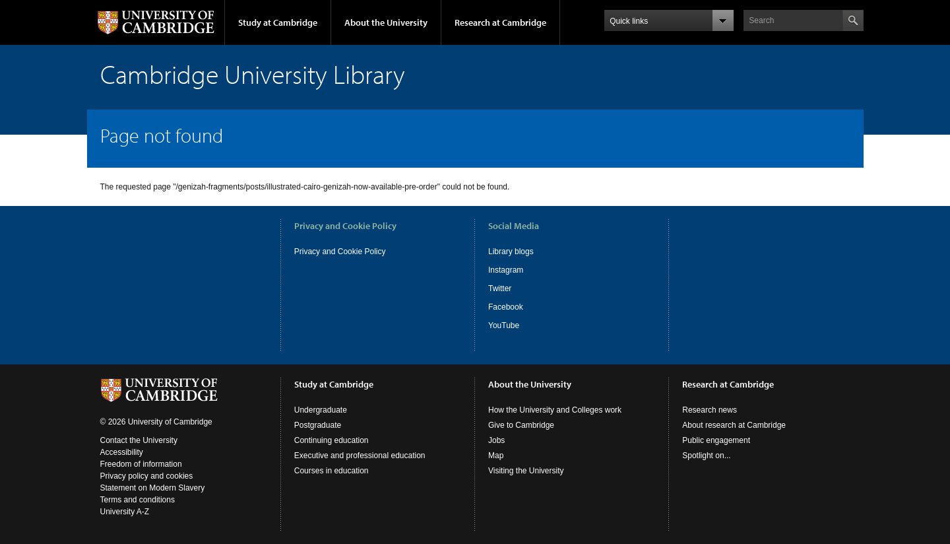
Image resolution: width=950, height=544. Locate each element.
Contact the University (138, 440)
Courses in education (331, 470)
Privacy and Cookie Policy (340, 251)
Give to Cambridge (521, 425)
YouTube (503, 325)
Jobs (496, 440)
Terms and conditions (137, 499)
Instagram (505, 270)
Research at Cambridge (500, 22)
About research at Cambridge (734, 425)
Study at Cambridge (277, 22)
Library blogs (511, 251)
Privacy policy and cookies (146, 476)
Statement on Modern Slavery (152, 488)
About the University (386, 22)
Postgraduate (317, 425)
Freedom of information (141, 464)
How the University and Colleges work (554, 410)
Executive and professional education (360, 455)
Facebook (505, 307)
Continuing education (331, 440)
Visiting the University (526, 470)
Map (495, 455)
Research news (709, 410)
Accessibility (121, 452)
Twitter (499, 288)
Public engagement (716, 440)
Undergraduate (320, 410)
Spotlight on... (706, 455)
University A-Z (125, 511)
